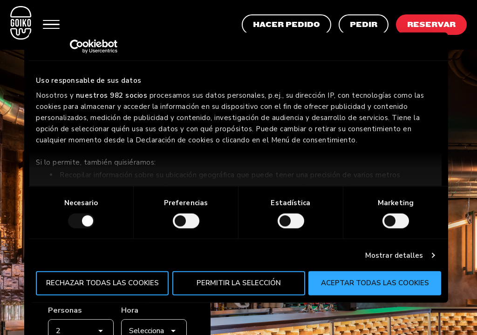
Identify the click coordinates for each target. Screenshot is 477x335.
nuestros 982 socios (112, 95)
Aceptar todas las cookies (375, 283)
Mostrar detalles (394, 255)
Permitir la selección (239, 283)
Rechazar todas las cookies (102, 283)
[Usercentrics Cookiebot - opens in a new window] (76, 47)
